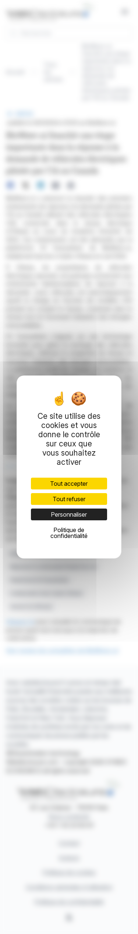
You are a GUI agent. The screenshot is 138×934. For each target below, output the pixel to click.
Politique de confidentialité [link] (69, 532)
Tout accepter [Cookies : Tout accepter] (69, 483)
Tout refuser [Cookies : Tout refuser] (69, 499)
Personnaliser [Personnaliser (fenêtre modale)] (69, 514)
